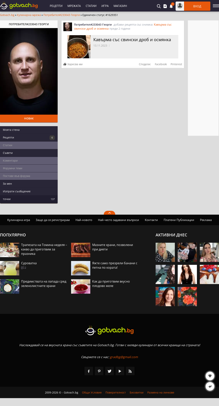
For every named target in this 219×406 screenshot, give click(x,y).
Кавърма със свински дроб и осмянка (132, 39)
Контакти (151, 220)
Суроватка (29, 263)
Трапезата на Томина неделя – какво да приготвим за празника (44, 249)
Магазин (120, 6)
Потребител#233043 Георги (61, 15)
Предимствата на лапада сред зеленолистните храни (43, 283)
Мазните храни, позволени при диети (112, 247)
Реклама (206, 220)
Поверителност (115, 392)
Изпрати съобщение (17, 191)
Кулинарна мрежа (29, 15)
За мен (7, 183)
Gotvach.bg (7, 15)
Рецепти (56, 6)
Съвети (8, 153)
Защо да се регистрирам (53, 220)
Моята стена (11, 130)
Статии (91, 6)
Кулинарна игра (18, 220)
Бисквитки (137, 392)
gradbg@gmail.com (124, 357)
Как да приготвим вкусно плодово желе (111, 283)
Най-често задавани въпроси (118, 220)
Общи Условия (92, 392)
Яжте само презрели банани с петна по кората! (114, 265)
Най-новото (83, 220)
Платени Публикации (179, 220)
